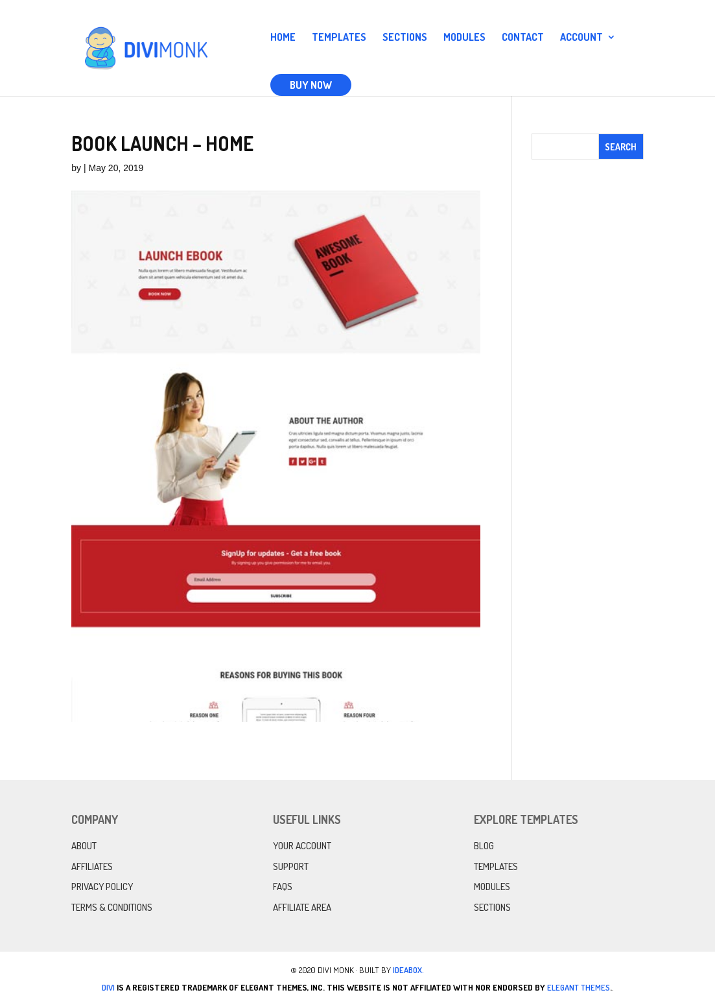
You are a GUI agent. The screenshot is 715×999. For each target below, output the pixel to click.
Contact (523, 37)
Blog (484, 846)
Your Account (302, 846)
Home (283, 37)
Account (581, 37)
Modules (464, 37)
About (84, 846)
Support (291, 866)
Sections (404, 37)
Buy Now (311, 84)
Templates (339, 37)
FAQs (282, 886)
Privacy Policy (102, 886)
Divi (108, 987)
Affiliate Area (302, 907)
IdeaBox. (408, 970)
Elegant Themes (578, 987)
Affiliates (92, 866)
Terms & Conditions (111, 907)
